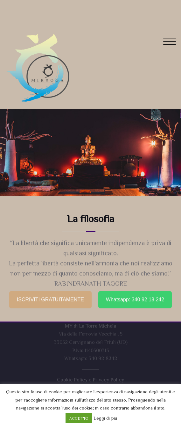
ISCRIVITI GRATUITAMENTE (50, 297)
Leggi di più (105, 418)
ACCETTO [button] (78, 418)
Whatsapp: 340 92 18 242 (135, 297)
